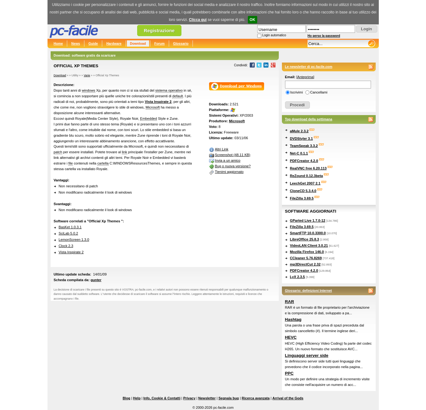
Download (138, 43)
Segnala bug (228, 398)
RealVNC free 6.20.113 (308, 168)
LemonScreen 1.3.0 (74, 239)
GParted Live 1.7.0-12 (307, 220)
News (75, 43)
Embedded (148, 118)
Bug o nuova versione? (233, 166)
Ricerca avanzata (255, 398)
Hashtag (293, 319)
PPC (289, 373)
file (70, 163)
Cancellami (318, 92)
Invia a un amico (227, 160)
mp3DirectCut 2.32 (305, 264)
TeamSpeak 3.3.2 (304, 146)
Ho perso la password (324, 36)
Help (137, 398)
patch (58, 152)
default (177, 96)
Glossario (180, 43)
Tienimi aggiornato (229, 172)
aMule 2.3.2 (299, 131)
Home (58, 43)
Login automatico (274, 35)
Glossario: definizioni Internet (308, 290)
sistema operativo (169, 90)
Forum (159, 43)
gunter (96, 280)
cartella (102, 163)
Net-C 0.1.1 (299, 153)
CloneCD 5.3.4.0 (303, 191)
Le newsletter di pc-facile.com (309, 66)
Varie (87, 75)
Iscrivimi (296, 92)
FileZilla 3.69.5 (302, 198)
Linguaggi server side (306, 355)
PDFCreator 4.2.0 (304, 161)
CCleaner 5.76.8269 (306, 258)
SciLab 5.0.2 (68, 233)
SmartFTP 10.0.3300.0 (308, 233)
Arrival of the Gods (288, 398)
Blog (126, 398)
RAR (289, 301)
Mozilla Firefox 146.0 (307, 252)
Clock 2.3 (66, 246)
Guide (93, 43)
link (124, 152)
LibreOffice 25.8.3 (304, 239)
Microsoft (153, 107)
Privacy (189, 398)
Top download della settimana (308, 119)
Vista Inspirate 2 (158, 102)
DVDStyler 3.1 (301, 138)
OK (252, 20)
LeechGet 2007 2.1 (305, 183)
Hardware (114, 43)
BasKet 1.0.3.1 (70, 227)
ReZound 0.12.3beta (306, 176)
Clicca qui (198, 20)
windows (88, 90)
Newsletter (207, 398)
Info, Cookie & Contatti (162, 398)
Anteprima (305, 77)
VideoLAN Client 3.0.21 (309, 245)
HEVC (291, 337)
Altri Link (221, 149)
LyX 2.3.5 (297, 277)
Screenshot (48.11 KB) (232, 155)
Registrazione (159, 30)
